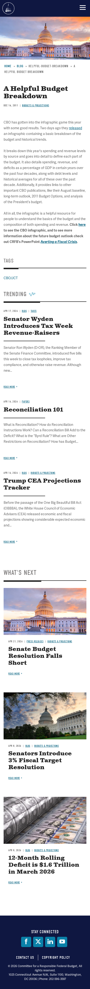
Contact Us (25, 957)
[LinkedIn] (50, 942)
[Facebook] (26, 942)
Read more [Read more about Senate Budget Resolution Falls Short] (14, 673)
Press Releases (35, 641)
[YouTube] (62, 942)
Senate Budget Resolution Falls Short (35, 656)
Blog (27, 745)
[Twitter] (38, 942)
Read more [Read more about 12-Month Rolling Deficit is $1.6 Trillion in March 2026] (14, 882)
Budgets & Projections (60, 641)
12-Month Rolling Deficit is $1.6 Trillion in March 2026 (43, 865)
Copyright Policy (56, 957)
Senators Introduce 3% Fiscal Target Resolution (40, 760)
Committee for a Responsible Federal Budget (8, 8)
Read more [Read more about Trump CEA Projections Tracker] (9, 541)
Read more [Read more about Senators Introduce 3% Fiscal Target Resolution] (14, 778)
